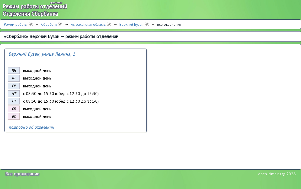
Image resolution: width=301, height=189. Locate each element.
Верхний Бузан (131, 24)
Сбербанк (49, 24)
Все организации (22, 174)
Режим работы (15, 24)
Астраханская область (88, 24)
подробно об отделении (31, 127)
